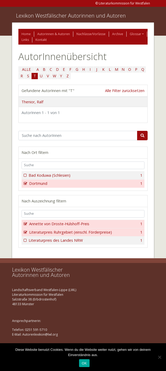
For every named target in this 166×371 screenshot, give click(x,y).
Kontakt (41, 39)
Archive (117, 34)
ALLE (26, 69)
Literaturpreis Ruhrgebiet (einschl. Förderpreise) (85, 232)
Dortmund (85, 183)
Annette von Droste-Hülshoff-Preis (85, 224)
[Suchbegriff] (77, 135)
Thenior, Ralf (32, 101)
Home (26, 34)
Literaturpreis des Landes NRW (85, 240)
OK (84, 363)
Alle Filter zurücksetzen (124, 90)
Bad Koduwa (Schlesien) (85, 175)
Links (25, 39)
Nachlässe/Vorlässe (91, 34)
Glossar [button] (135, 34)
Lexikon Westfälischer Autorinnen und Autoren (71, 15)
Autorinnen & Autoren (53, 34)
